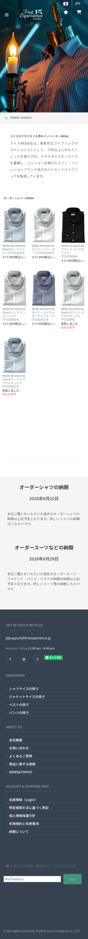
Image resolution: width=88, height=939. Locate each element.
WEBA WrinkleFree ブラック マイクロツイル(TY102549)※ (72, 251)
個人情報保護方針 (22, 815)
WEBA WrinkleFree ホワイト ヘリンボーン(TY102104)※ (43, 249)
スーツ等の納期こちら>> (61, 583)
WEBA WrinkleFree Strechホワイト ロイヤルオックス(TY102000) (72, 314)
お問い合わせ (19, 748)
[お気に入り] (65, 13)
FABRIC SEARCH (18, 117)
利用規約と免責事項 (24, 823)
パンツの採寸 (19, 712)
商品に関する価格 (22, 764)
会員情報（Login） (23, 799)
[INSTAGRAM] (37, 659)
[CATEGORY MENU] (6, 14)
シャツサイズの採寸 (24, 688)
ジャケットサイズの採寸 (27, 696)
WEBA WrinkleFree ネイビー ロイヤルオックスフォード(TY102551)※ (43, 314)
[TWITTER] (23, 659)
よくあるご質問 (20, 756)
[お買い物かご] (78, 13)
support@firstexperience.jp (28, 638)
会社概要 (15, 740)
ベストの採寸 (19, 704)
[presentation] (23, 905)
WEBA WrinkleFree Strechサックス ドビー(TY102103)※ (13, 249)
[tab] (44, 118)
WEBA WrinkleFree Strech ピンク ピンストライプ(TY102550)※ (14, 314)
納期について (19, 831)
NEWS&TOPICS (20, 772)
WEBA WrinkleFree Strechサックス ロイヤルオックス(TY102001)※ (13, 381)
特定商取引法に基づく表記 (29, 807)
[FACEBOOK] (10, 659)
